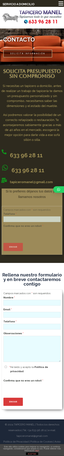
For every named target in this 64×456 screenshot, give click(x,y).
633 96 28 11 (26, 155)
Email (7, 309)
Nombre (9, 297)
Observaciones (13, 333)
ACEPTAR (32, 454)
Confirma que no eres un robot (23, 225)
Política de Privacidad (16, 441)
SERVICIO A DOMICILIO (18, 4)
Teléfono (9, 213)
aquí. (37, 450)
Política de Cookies (41, 441)
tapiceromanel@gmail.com (31, 182)
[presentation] (28, 234)
